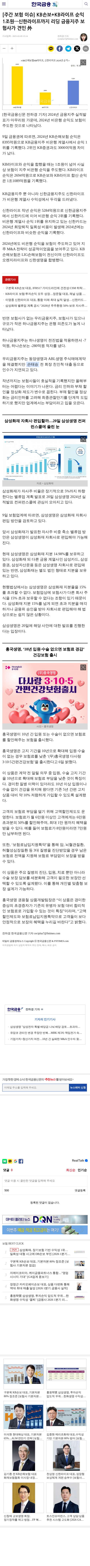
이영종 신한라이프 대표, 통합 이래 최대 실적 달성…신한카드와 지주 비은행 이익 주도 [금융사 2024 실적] (46, 299)
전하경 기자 (34, 1009)
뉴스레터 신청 (78, 1087)
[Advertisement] (45, 975)
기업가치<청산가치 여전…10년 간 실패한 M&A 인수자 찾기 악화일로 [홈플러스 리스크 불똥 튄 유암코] (46, 1039)
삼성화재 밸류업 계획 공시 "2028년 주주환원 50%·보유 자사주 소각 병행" (46, 305)
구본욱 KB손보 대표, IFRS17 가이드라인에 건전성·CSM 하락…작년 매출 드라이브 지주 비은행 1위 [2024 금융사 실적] (46, 288)
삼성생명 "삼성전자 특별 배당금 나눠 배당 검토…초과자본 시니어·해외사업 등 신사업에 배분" (46, 1026)
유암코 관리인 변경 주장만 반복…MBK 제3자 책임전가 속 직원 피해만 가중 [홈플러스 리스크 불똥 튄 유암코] (46, 1032)
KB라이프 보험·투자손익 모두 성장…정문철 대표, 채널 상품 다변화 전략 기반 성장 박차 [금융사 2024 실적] (46, 293)
